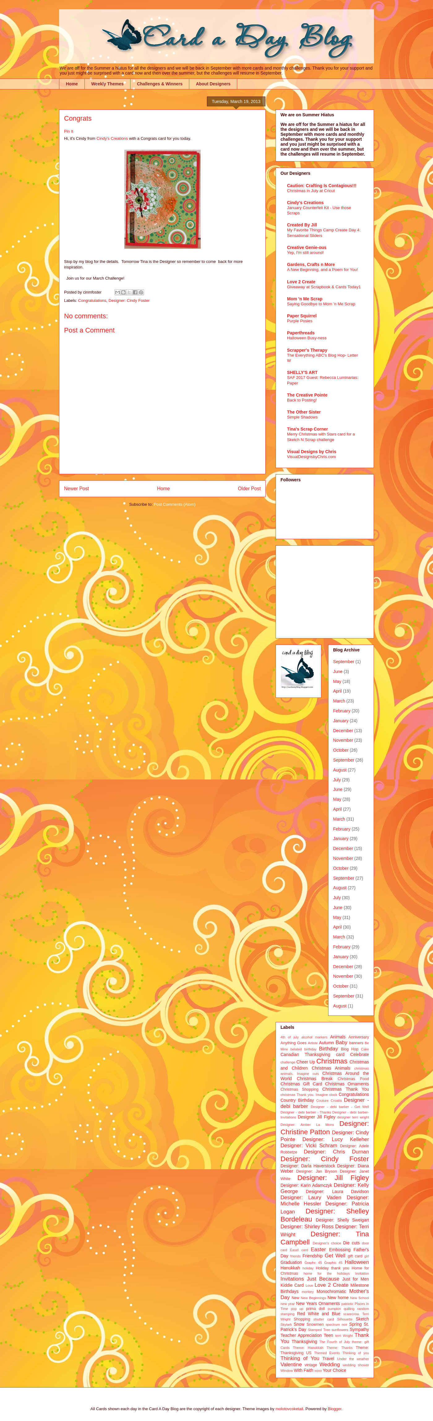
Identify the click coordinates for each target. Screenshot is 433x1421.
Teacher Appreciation (301, 1335)
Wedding (329, 1364)
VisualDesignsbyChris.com (311, 456)
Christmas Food (353, 1079)
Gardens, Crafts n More (311, 264)
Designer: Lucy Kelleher (335, 1139)
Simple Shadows (302, 417)
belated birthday (303, 1049)
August (340, 769)
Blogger (334, 1408)
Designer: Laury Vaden (311, 1197)
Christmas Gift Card (301, 1083)
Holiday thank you (332, 1268)
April (337, 691)
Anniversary (359, 1037)
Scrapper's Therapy (307, 350)
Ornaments (329, 1303)
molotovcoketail (289, 1408)
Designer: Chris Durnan (336, 1152)
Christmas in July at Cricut (311, 190)
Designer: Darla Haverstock (308, 1165)
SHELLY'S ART (302, 372)
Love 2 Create (301, 281)
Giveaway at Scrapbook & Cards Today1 (324, 287)
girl (366, 1256)
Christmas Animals (331, 1068)
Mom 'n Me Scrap (305, 298)
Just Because (323, 1279)
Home (72, 83)
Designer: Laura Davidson (337, 1191)
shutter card (323, 1319)
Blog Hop (349, 1049)
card (340, 1054)
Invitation (362, 1273)
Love (309, 1285)
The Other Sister (304, 412)
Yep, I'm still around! (305, 252)
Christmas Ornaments (347, 1083)
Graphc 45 (313, 1262)
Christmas (332, 1061)
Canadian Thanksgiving (305, 1054)
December (343, 730)
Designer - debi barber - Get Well (340, 1107)
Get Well (335, 1256)
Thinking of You (300, 1358)
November (343, 740)
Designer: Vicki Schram (309, 1145)
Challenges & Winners (160, 83)
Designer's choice (327, 1243)
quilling (349, 1309)
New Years (306, 1303)
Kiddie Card (292, 1285)
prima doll (315, 1309)
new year (288, 1304)
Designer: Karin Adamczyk (306, 1185)
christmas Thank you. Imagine (304, 1095)
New (295, 1298)
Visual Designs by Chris (311, 451)
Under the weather (353, 1359)
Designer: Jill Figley (333, 1178)
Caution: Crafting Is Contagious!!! (322, 185)
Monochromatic (331, 1291)
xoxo (318, 1370)
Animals (337, 1036)
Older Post (249, 488)
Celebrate (359, 1054)
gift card (355, 1256)
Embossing (339, 1249)
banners (356, 1043)
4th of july (290, 1037)
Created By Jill (302, 224)
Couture (322, 1100)
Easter (318, 1249)
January (341, 720)
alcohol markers (314, 1037)
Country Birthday (297, 1100)
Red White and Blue (319, 1313)
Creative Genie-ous (307, 247)
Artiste (313, 1043)
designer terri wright (353, 1117)
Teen (328, 1335)
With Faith (303, 1370)
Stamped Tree (319, 1330)
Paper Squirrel (302, 315)
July (337, 779)
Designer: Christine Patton (325, 1128)
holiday (307, 1268)
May (337, 681)
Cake (365, 1049)
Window (287, 1370)
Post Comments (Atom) (174, 504)
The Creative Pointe (307, 395)
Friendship (312, 1255)
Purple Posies (299, 321)
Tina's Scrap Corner (307, 429)
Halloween (357, 1262)
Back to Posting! (302, 400)
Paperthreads (301, 332)
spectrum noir (336, 1324)
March (339, 700)
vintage (311, 1365)
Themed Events (327, 1353)
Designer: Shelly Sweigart (342, 1219)
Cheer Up (305, 1061)
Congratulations (92, 300)
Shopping (302, 1319)
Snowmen (315, 1324)
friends (295, 1256)
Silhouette (345, 1319)
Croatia (336, 1100)
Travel (328, 1358)
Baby (341, 1042)
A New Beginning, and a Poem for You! (322, 269)
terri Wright (344, 1335)
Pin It (68, 131)
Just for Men (355, 1279)
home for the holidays (326, 1273)
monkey (308, 1292)
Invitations (292, 1279)
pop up (297, 1309)
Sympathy (359, 1329)
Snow (299, 1324)
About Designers (213, 83)
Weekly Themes (107, 83)
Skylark (286, 1324)
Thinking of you (355, 1353)
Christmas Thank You (345, 1089)
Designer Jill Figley (317, 1116)
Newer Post (76, 488)
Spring (355, 1324)
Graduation (291, 1262)
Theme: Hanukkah (308, 1348)
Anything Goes (294, 1043)
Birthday (328, 1049)
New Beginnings (313, 1298)
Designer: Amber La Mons (307, 1125)
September (343, 661)
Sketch (362, 1318)
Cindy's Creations (112, 138)
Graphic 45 (333, 1262)
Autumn (326, 1042)
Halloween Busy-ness (307, 338)
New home (338, 1297)
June (337, 671)
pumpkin (334, 1309)
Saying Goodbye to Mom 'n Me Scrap (321, 304)
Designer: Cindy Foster (129, 300)
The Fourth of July (334, 1342)
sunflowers (340, 1330)
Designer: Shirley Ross (307, 1227)
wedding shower (356, 1365)
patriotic (347, 1304)
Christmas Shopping (299, 1089)
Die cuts (351, 1242)
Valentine (291, 1364)
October (341, 750)
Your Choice (334, 1370)
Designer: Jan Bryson (316, 1171)
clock (333, 1095)
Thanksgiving (304, 1341)
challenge (288, 1062)
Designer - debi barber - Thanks (306, 1112)
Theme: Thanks (340, 1348)
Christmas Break (315, 1078)
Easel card (299, 1250)
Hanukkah (290, 1267)
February (341, 710)
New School (359, 1298)
